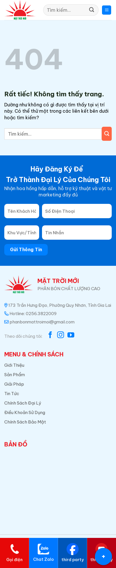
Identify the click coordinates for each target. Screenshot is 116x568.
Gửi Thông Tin (26, 249)
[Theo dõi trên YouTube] (70, 335)
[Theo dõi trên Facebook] (50, 335)
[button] (106, 10)
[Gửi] (92, 10)
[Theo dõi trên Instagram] (60, 335)
